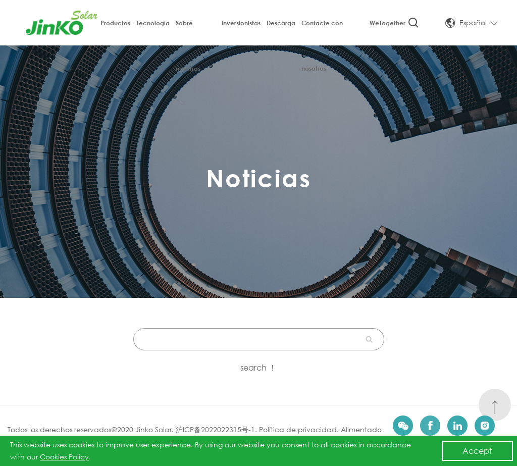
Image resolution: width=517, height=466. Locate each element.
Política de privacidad (298, 429)
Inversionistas (241, 23)
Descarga (281, 23)
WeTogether (387, 23)
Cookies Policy (64, 456)
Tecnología (153, 23)
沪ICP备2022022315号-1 (215, 429)
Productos (115, 23)
